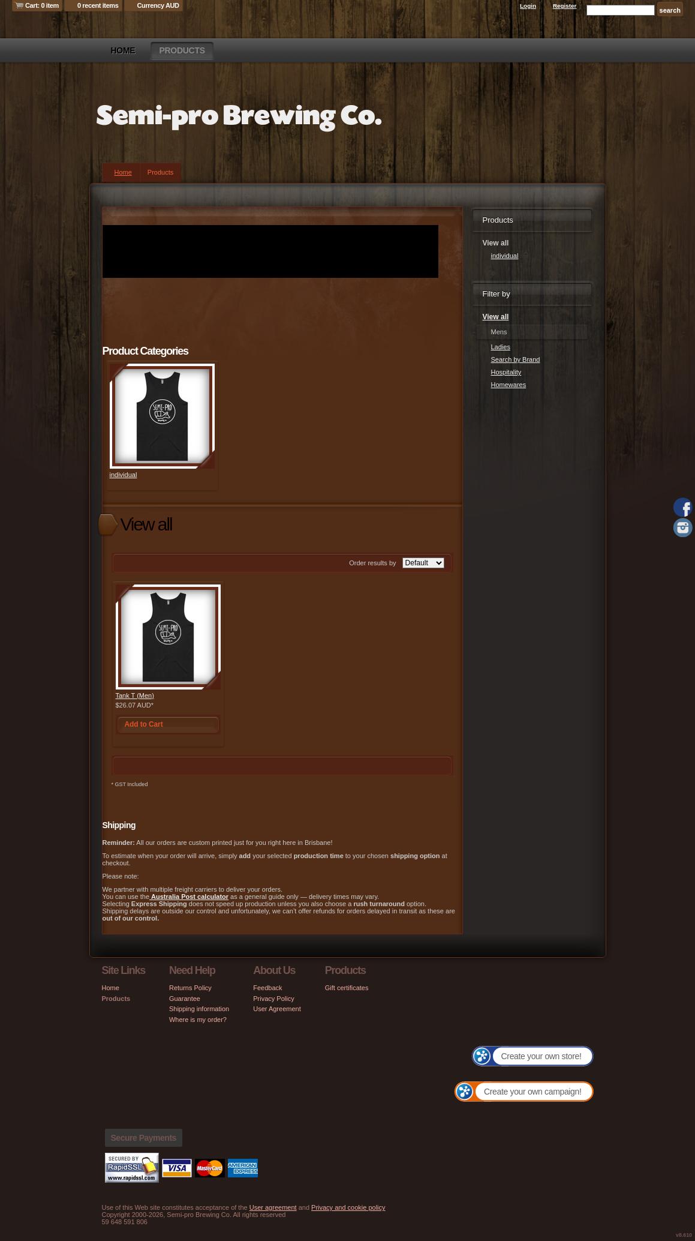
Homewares (508, 384)
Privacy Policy (273, 998)
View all (496, 317)
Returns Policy (190, 987)
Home (123, 50)
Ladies (500, 346)
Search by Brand (515, 359)
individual (123, 474)
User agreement (273, 1207)
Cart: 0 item (42, 5)
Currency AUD (158, 5)
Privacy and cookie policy (348, 1207)
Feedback (267, 987)
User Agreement (276, 1008)
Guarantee (184, 998)
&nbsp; (162, 416)
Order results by (372, 562)
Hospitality (506, 372)
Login (528, 5)
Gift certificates (347, 987)
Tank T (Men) (135, 695)
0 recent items (98, 5)
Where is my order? (198, 1019)
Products (181, 50)
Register (565, 5)
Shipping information (199, 1008)
